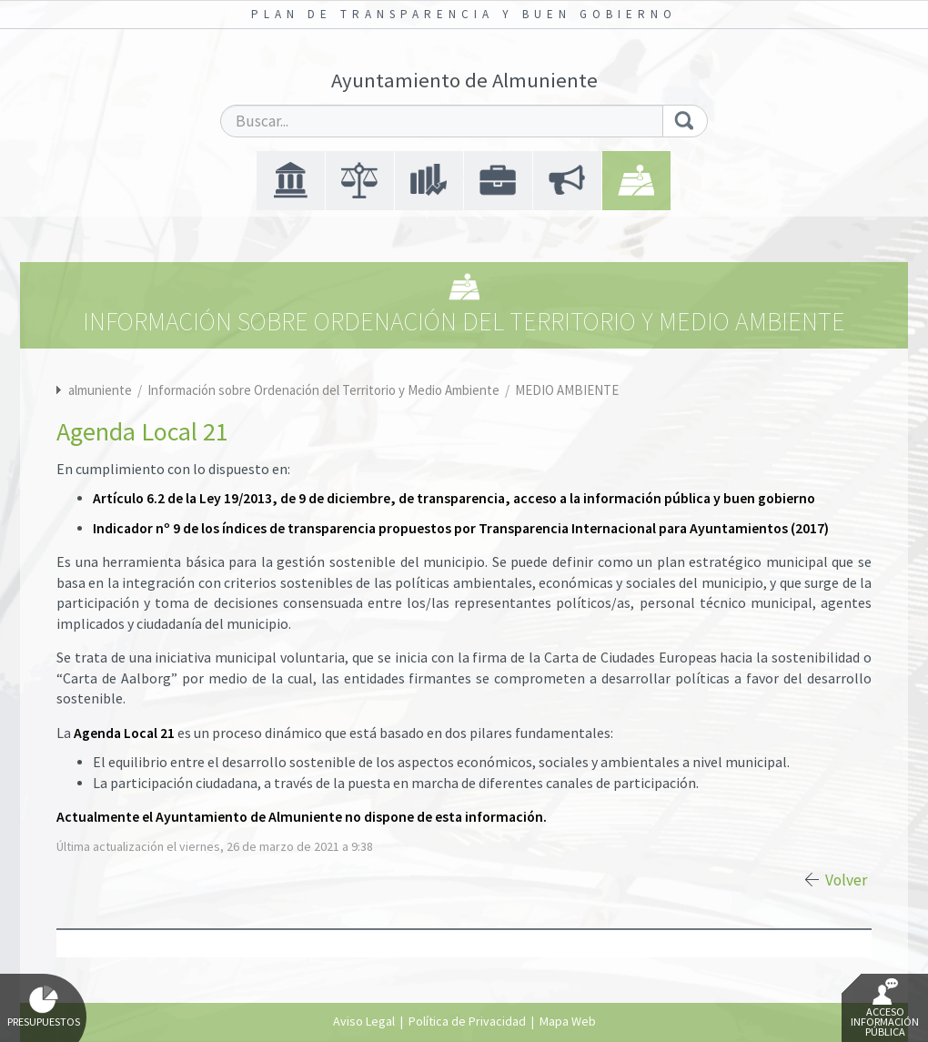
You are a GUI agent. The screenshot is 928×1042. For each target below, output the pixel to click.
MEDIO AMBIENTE (567, 390)
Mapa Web (568, 1021)
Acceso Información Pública (885, 1008)
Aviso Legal (364, 1021)
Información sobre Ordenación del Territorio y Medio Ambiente (324, 390)
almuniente (100, 390)
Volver (846, 880)
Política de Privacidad (467, 1021)
